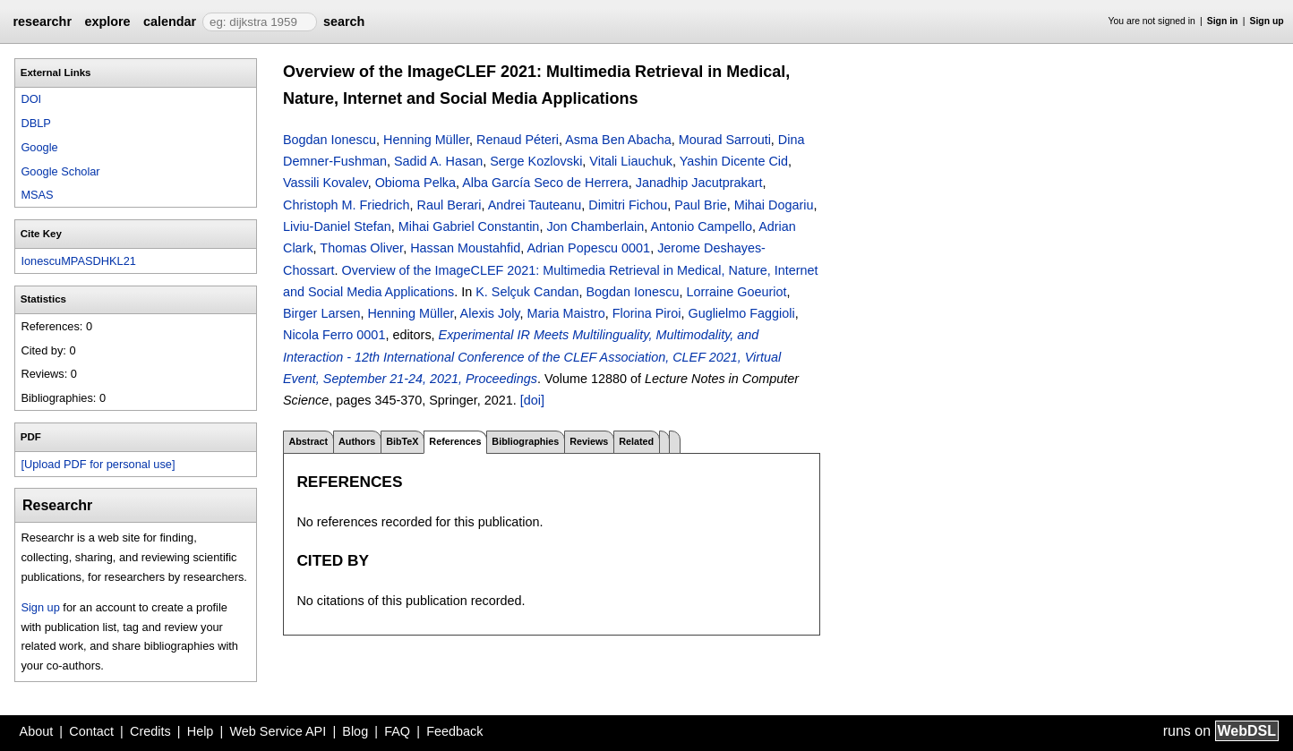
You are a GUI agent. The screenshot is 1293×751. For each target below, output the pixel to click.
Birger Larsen (321, 313)
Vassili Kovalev (325, 182)
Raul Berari (449, 205)
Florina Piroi (646, 313)
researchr (42, 21)
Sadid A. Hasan (438, 161)
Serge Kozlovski (536, 161)
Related (636, 441)
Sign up (1267, 21)
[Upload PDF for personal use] (98, 464)
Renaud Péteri (517, 139)
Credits (150, 731)
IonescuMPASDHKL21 (78, 261)
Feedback (454, 731)
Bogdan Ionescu (329, 139)
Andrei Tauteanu (535, 205)
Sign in (1222, 21)
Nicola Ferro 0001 (334, 335)
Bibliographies (525, 441)
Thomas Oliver (361, 248)
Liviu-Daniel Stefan (337, 226)
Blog (355, 731)
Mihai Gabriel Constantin (469, 226)
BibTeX (402, 441)
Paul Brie (700, 205)
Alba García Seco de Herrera (545, 182)
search (343, 21)
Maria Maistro (566, 313)
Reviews (588, 441)
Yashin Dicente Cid (734, 161)
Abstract (308, 441)
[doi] (532, 400)
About (37, 731)
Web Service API (277, 731)
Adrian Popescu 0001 (589, 248)
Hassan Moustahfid (465, 248)
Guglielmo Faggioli (741, 313)
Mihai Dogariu (774, 205)
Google (39, 147)
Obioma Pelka (415, 182)
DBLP (35, 123)
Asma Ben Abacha (618, 139)
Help (200, 731)
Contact (91, 731)
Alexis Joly (490, 313)
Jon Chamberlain (595, 226)
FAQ (397, 731)
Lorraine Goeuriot (736, 292)
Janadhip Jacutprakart (699, 182)
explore (107, 21)
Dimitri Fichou (627, 205)
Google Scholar (60, 171)
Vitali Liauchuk (630, 161)
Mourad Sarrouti (725, 139)
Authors (356, 441)
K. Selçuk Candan (526, 292)
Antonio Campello (701, 226)
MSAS (37, 194)
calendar (169, 21)
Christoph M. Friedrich (346, 205)
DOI (31, 99)
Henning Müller (426, 139)
